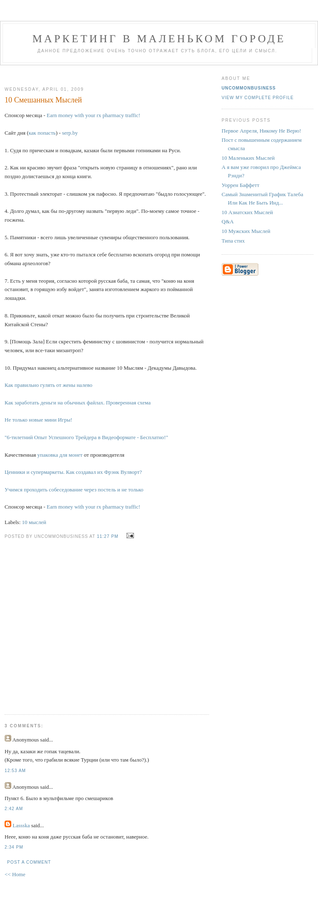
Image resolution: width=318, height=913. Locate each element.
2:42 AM (14, 808)
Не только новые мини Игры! (38, 420)
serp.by (70, 133)
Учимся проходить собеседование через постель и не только (74, 489)
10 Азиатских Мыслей (247, 212)
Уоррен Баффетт (240, 185)
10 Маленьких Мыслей (248, 158)
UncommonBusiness (249, 88)
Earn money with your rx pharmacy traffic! (93, 115)
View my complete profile (258, 97)
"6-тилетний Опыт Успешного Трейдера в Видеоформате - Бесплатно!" (86, 437)
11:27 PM (107, 536)
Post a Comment (29, 862)
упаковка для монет (60, 455)
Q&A (228, 221)
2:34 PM (14, 847)
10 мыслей (34, 522)
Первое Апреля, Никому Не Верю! (261, 131)
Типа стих (233, 241)
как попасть (42, 133)
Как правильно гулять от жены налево (48, 385)
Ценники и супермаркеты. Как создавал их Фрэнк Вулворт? (73, 472)
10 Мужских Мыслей (246, 231)
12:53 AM (15, 770)
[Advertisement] (83, 620)
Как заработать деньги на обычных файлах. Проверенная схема (78, 402)
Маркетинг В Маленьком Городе (158, 39)
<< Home (15, 874)
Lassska (21, 825)
